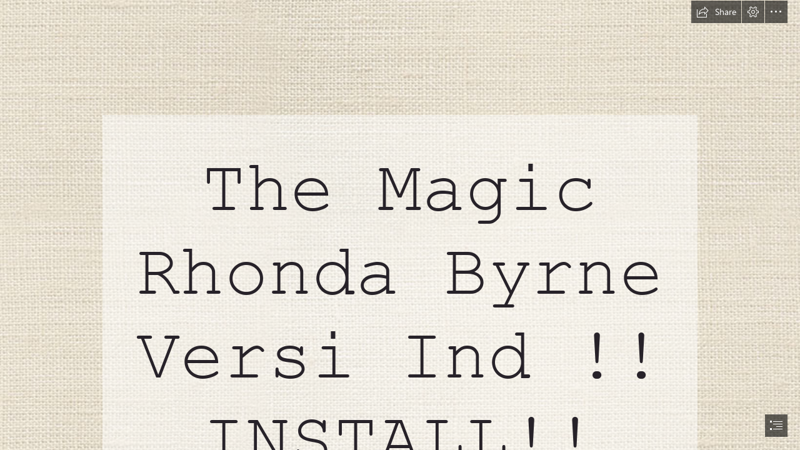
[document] (400, 225)
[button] (716, 12)
